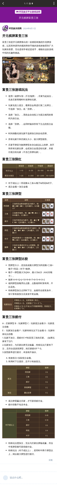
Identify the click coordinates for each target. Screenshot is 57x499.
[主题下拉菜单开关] (54, 3)
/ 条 (28, 3)
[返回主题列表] (3, 3)
